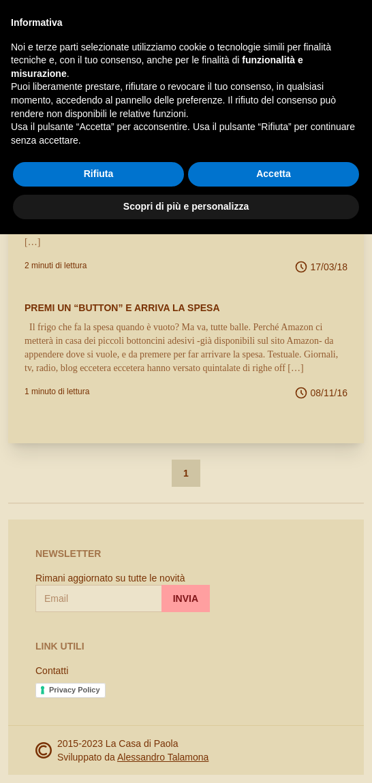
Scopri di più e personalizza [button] (186, 755)
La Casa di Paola (98, 21)
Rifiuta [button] (99, 723)
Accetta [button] (273, 723)
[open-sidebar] (19, 21)
